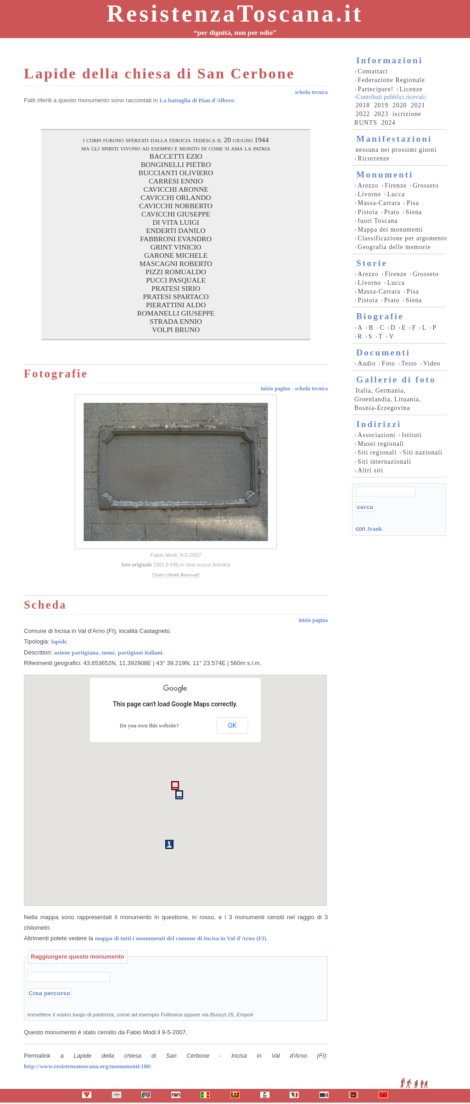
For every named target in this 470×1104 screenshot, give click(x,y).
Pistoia (368, 212)
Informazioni (389, 60)
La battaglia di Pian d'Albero (197, 100)
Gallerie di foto (396, 379)
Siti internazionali (384, 461)
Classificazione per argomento (402, 238)
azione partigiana (76, 652)
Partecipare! (375, 89)
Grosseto (426, 185)
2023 (381, 114)
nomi (107, 652)
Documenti (383, 352)
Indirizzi (379, 424)
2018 (363, 105)
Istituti (412, 435)
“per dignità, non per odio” (235, 32)
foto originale (137, 565)
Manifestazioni (394, 139)
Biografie (380, 316)
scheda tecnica (311, 92)
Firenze (396, 185)
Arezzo (368, 185)
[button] (175, 785)
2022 (363, 114)
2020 (399, 105)
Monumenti (385, 174)
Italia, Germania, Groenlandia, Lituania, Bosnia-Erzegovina (387, 399)
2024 (388, 122)
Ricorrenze (374, 158)
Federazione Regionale (391, 80)
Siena (414, 212)
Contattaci (373, 71)
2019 (381, 105)
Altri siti (370, 470)
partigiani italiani (140, 652)
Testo (409, 363)
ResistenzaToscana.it (235, 13)
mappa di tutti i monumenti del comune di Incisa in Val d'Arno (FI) (180, 938)
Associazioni (376, 435)
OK (232, 725)
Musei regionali (381, 443)
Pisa (413, 203)
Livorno (369, 194)
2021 (418, 105)
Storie (371, 263)
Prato (392, 212)
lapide (59, 641)
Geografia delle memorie (394, 247)
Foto (388, 363)
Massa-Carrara (379, 203)
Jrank (374, 528)
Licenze (411, 89)
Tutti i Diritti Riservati (176, 574)
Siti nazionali (422, 452)
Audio (366, 363)
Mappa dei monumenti (390, 229)
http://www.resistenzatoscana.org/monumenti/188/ (87, 1066)
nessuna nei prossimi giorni (396, 149)
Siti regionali (377, 452)
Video (432, 363)
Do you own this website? (149, 725)
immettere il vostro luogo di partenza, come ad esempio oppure (140, 1014)
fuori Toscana (377, 220)
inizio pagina (275, 389)
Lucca (396, 194)
